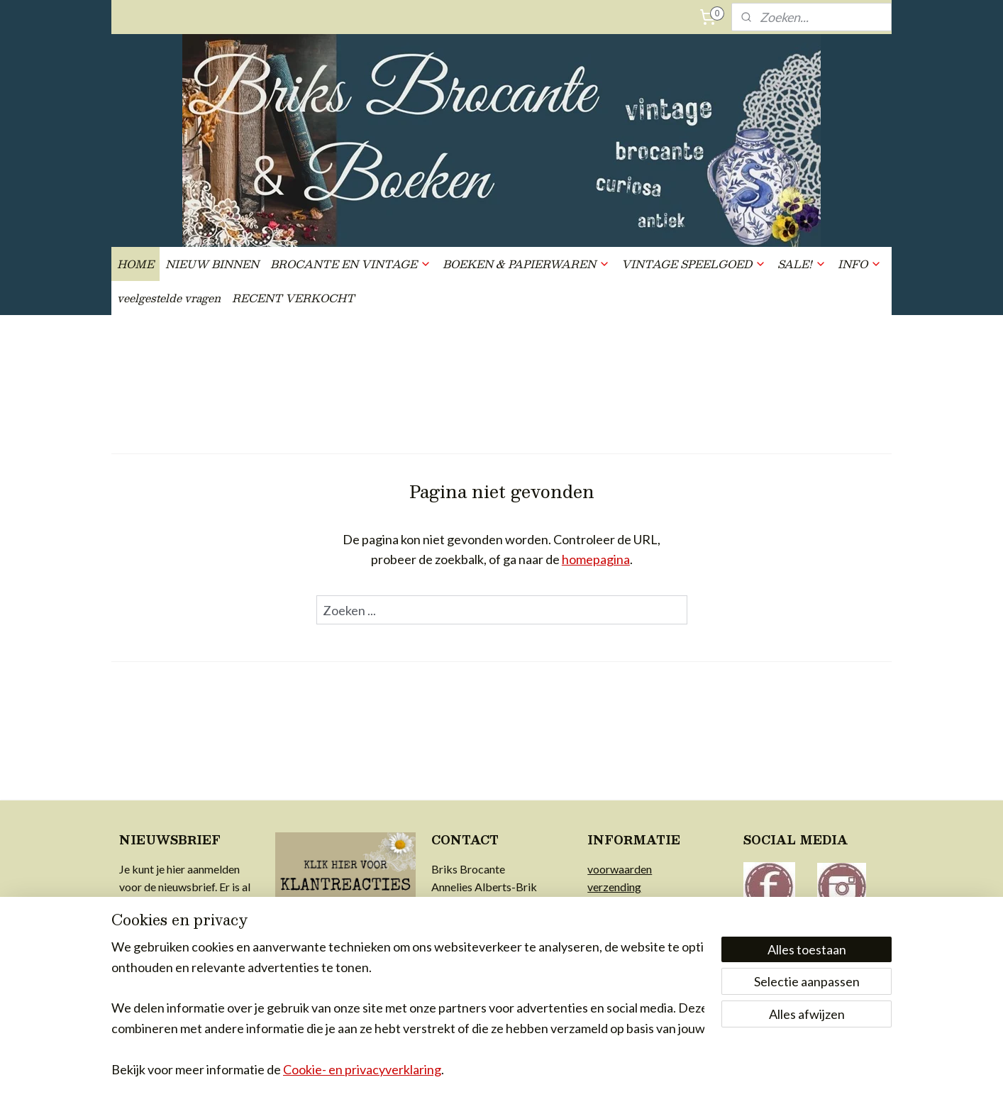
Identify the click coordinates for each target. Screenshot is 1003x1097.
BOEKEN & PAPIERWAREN (526, 263)
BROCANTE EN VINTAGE (350, 263)
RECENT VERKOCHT (293, 298)
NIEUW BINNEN (212, 263)
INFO (860, 263)
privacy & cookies (630, 923)
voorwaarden (619, 869)
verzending (614, 886)
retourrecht (615, 905)
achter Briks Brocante (640, 941)
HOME (135, 263)
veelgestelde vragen (169, 298)
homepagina (596, 559)
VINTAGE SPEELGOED (693, 263)
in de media (614, 959)
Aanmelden (162, 980)
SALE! (801, 263)
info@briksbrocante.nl (486, 905)
